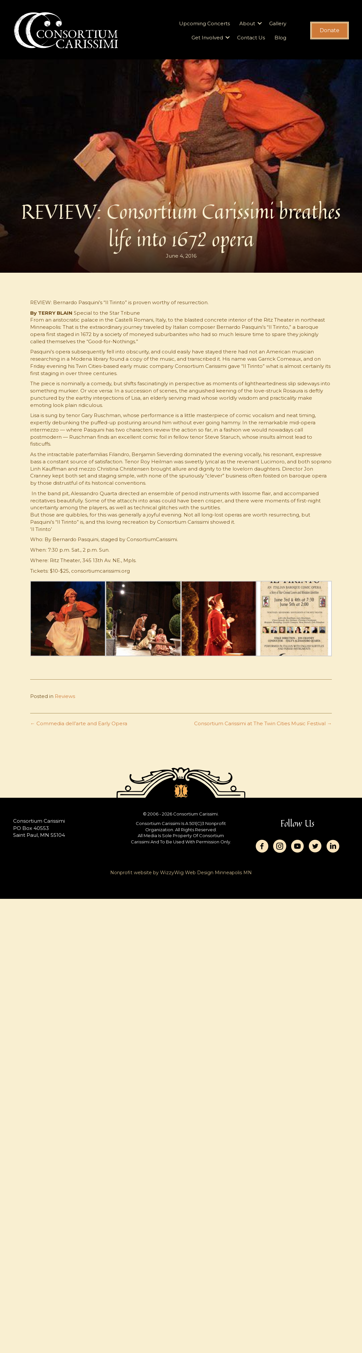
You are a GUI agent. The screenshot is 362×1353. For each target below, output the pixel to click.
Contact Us (251, 37)
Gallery (277, 23)
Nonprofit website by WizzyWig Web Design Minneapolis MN (181, 873)
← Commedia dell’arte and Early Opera (78, 723)
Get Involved (207, 37)
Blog (280, 37)
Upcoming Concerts (204, 23)
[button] (259, 23)
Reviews (65, 696)
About (247, 23)
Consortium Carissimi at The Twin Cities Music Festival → (263, 723)
